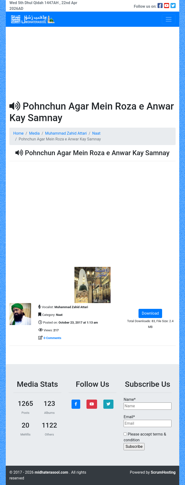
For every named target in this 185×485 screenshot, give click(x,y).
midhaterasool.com (52, 472)
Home (18, 133)
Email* (148, 421)
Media (34, 133)
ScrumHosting (163, 472)
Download (150, 313)
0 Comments (52, 338)
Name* (148, 403)
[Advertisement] (92, 63)
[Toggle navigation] (168, 19)
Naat (96, 133)
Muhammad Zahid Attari (66, 133)
